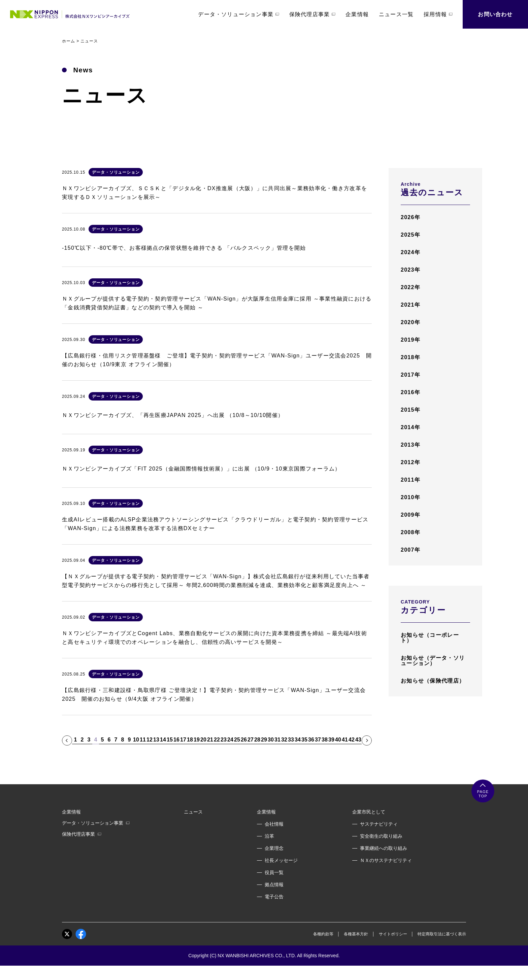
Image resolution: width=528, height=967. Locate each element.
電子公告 (274, 896)
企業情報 (357, 14)
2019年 (410, 340)
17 (183, 739)
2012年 (410, 462)
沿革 (269, 836)
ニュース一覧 (396, 14)
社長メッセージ (281, 860)
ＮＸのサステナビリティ (386, 860)
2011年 (410, 480)
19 (197, 739)
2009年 (410, 515)
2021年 (410, 305)
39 (331, 739)
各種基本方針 (356, 934)
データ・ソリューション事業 (238, 14)
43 (358, 739)
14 (163, 739)
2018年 (410, 357)
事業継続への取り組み (383, 848)
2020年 (410, 322)
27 (251, 739)
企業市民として (368, 811)
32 (284, 739)
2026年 (410, 217)
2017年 (410, 375)
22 (217, 739)
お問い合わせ (495, 14)
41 (345, 739)
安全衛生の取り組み (381, 836)
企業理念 (274, 848)
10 (136, 739)
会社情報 (274, 824)
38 (325, 739)
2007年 (410, 550)
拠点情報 (274, 884)
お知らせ (430, 637)
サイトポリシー (393, 934)
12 (149, 739)
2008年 (410, 532)
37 (318, 739)
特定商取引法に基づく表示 (442, 934)
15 (170, 739)
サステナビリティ (379, 824)
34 (298, 739)
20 (203, 739)
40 (338, 739)
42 (352, 739)
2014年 (410, 427)
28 (257, 739)
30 (271, 739)
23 (224, 739)
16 (176, 739)
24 (230, 739)
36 (311, 739)
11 (143, 739)
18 (190, 739)
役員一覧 (274, 872)
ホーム (68, 41)
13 (156, 739)
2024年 (410, 252)
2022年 (410, 287)
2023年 (410, 270)
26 (244, 739)
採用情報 (438, 14)
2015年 (410, 410)
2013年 (410, 445)
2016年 (410, 392)
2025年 (410, 235)
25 (237, 739)
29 (264, 739)
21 (210, 739)
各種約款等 (323, 934)
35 (304, 739)
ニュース (193, 811)
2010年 (410, 497)
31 (277, 739)
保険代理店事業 (312, 14)
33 (291, 739)
